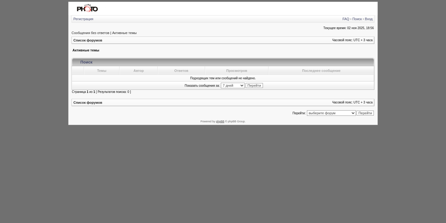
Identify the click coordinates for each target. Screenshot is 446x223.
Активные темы (124, 33)
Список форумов (87, 40)
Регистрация (83, 19)
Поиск (357, 19)
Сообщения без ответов (90, 33)
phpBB (220, 121)
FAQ (346, 19)
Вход (369, 19)
